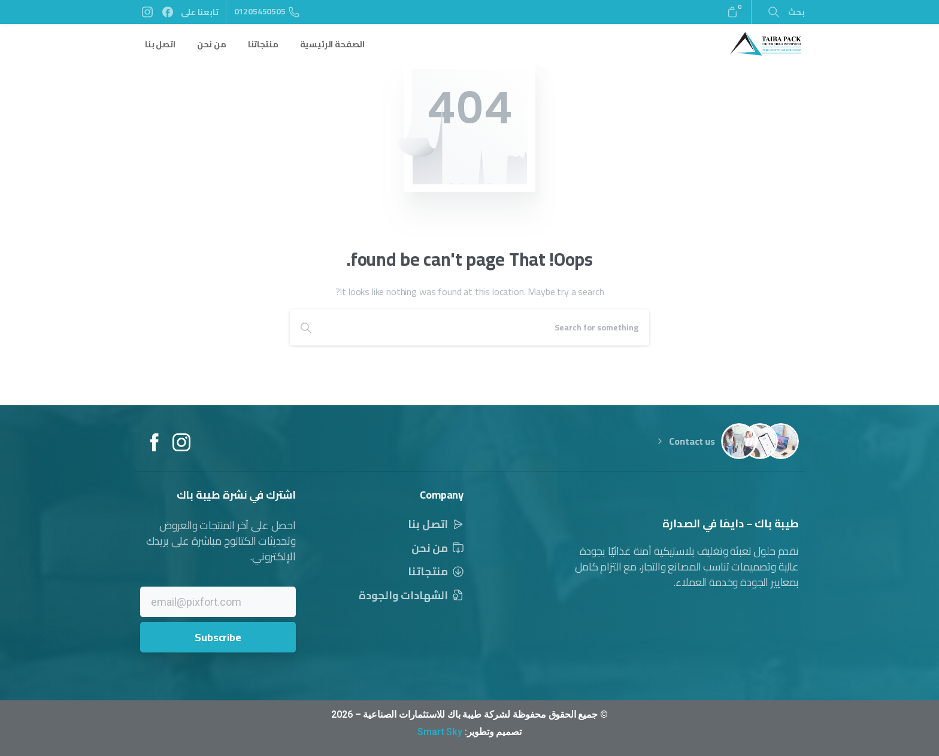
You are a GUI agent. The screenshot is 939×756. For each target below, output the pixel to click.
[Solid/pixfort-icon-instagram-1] (181, 446)
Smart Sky (439, 731)
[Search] (485, 327)
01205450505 (266, 11)
